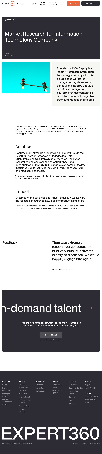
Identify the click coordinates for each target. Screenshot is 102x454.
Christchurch (41, 391)
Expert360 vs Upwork (57, 391)
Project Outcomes (6, 389)
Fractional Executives (23, 386)
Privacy (85, 443)
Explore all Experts (23, 410)
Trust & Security (95, 443)
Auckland (39, 385)
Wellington (40, 388)
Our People (73, 385)
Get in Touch (90, 388)
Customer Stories (76, 388)
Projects (32, 3)
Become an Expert (53, 3)
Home (4, 385)
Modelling (23, 393)
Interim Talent (24, 397)
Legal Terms (76, 443)
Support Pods (24, 406)
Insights (72, 403)
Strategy (22, 390)
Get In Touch (42, 3)
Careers (72, 397)
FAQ (70, 400)
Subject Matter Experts (25, 401)
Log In (62, 3)
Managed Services (6, 394)
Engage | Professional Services (7, 401)
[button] (21, 3)
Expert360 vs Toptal (57, 386)
